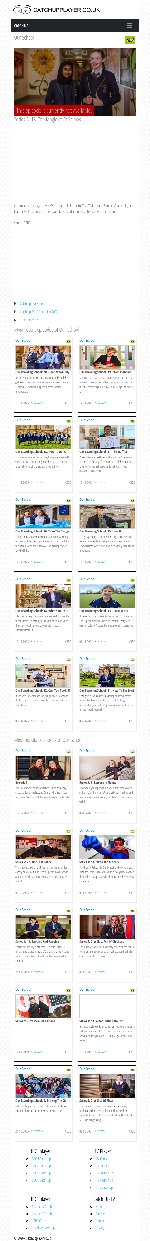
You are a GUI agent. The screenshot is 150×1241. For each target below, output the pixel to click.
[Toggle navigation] (129, 25)
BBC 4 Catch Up (41, 1180)
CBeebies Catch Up (43, 1228)
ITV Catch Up (103, 1158)
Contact (100, 1220)
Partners (101, 1213)
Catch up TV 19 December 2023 (39, 311)
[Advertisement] (75, 158)
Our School (24, 37)
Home (99, 1206)
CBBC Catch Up (41, 1220)
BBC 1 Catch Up (41, 1158)
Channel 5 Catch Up (44, 1213)
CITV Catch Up (104, 1187)
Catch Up (21, 25)
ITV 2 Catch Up (104, 1166)
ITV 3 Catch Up (104, 1173)
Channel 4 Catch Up (44, 1206)
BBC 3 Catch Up (41, 1173)
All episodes (37, 402)
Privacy (100, 1228)
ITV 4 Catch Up (104, 1180)
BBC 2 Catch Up (41, 1166)
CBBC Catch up (29, 320)
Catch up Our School (32, 303)
